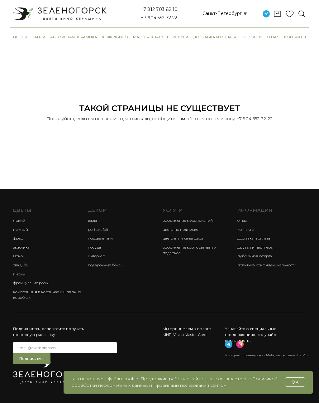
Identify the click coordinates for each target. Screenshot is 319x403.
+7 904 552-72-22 (254, 118)
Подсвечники (100, 238)
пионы (19, 274)
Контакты (295, 37)
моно (18, 256)
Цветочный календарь (183, 238)
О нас (273, 37)
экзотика (21, 247)
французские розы (31, 282)
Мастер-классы (150, 37)
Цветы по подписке (180, 229)
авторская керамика (73, 37)
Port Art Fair (98, 229)
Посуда (94, 247)
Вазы (92, 220)
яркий (19, 220)
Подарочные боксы (105, 265)
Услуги (180, 37)
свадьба (20, 265)
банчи (38, 37)
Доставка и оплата (215, 37)
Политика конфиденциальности (266, 265)
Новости (251, 37)
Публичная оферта (254, 256)
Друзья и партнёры (255, 247)
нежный (20, 229)
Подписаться (32, 358)
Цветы (20, 37)
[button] (217, 13)
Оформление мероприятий (188, 220)
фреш (18, 238)
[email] (65, 347)
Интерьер (96, 256)
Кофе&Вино (115, 37)
